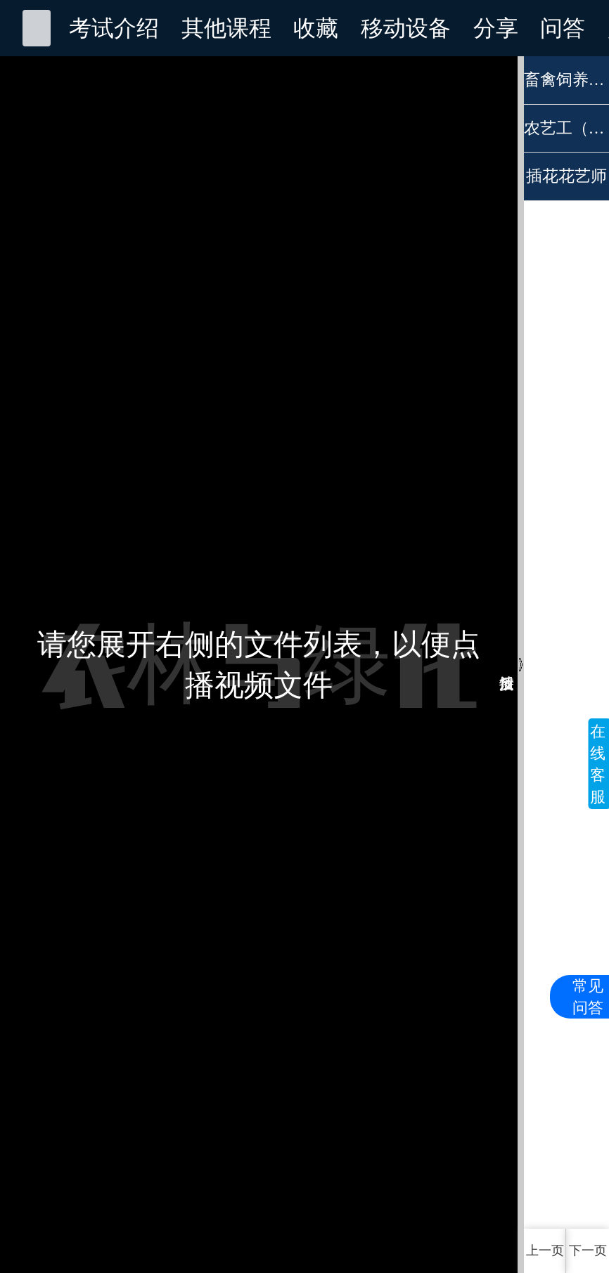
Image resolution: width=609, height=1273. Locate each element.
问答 (562, 28)
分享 (495, 28)
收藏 (315, 28)
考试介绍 (114, 28)
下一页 (588, 1250)
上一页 (545, 1250)
